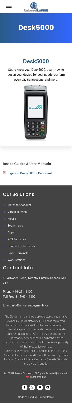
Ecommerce (15, 225)
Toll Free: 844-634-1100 (19, 296)
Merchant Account (19, 205)
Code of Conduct (27, 397)
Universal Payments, (23, 373)
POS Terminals (17, 239)
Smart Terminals (18, 253)
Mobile (12, 218)
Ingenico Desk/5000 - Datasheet (30, 173)
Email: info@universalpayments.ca (25, 305)
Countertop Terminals (21, 246)
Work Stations (17, 260)
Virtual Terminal (17, 212)
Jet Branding (39, 377)
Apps (11, 232)
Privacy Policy (46, 397)
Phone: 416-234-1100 (17, 291)
